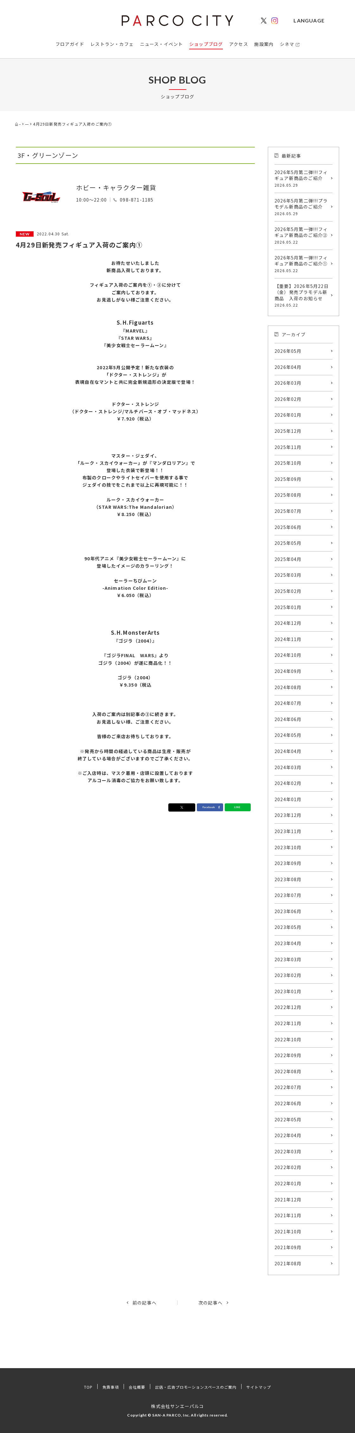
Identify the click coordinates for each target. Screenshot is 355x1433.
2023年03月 (288, 959)
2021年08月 (288, 1263)
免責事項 (99, 1387)
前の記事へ (144, 1302)
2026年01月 (288, 415)
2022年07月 (288, 1087)
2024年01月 (288, 799)
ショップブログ (206, 44)
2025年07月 (288, 511)
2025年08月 (288, 495)
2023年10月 (288, 847)
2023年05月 (288, 927)
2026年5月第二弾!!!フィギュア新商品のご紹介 (301, 178)
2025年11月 (288, 447)
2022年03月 (288, 1151)
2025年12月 (288, 431)
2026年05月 (288, 351)
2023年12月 (288, 815)
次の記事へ (210, 1302)
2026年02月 (288, 399)
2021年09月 (288, 1247)
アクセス (238, 44)
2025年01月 (288, 607)
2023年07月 (288, 895)
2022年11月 (288, 1023)
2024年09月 (288, 671)
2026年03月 (288, 383)
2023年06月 (288, 911)
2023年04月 (288, 943)
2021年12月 (288, 1199)
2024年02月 (288, 783)
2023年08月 (288, 879)
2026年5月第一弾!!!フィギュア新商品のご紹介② (301, 235)
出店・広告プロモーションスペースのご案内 (197, 1387)
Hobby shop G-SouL (110, 177)
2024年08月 (288, 687)
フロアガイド (69, 44)
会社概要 (129, 1387)
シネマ (287, 44)
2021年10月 (288, 1231)
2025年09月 (288, 479)
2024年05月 (288, 735)
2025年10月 (288, 463)
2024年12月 (288, 623)
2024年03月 (288, 767)
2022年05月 (288, 1119)
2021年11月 (288, 1215)
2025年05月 (288, 543)
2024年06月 (288, 719)
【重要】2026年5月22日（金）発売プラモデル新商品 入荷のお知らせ (301, 295)
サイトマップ (272, 1387)
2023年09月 (288, 863)
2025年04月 (288, 559)
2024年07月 (288, 703)
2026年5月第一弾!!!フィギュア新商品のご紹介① (301, 263)
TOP (74, 1387)
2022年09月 (288, 1055)
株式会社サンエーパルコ (177, 1406)
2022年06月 (288, 1103)
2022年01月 (288, 1183)
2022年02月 (288, 1167)
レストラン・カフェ (112, 44)
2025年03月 (288, 575)
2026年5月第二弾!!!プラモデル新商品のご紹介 (301, 206)
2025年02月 (288, 591)
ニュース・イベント (161, 44)
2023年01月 (288, 991)
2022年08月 (288, 1071)
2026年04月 (288, 367)
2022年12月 (288, 1007)
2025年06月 (288, 527)
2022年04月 (288, 1135)
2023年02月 (288, 975)
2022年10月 (288, 1039)
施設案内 (264, 44)
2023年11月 (288, 831)
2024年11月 (288, 639)
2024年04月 (288, 751)
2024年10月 (288, 655)
